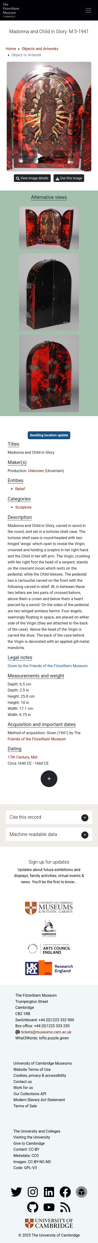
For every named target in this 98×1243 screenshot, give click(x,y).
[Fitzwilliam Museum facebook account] (49, 1191)
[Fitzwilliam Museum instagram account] (33, 1191)
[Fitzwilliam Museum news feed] (65, 1207)
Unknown (36, 471)
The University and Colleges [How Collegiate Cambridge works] (36, 1131)
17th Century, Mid (22, 757)
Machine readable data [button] (33, 834)
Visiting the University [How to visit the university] (31, 1137)
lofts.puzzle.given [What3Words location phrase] (54, 1038)
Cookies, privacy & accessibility (39, 1075)
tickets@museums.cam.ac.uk (46, 1032)
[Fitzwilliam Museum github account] (33, 1207)
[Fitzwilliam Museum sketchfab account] (81, 1191)
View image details (32, 178)
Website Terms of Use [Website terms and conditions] (32, 1069)
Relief (20, 489)
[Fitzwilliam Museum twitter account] (17, 1191)
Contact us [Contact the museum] (22, 1081)
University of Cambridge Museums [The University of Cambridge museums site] (42, 1063)
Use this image (69, 178)
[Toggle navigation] (88, 10)
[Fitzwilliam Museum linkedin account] (66, 1191)
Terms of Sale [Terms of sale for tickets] (25, 1106)
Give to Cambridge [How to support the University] (29, 1143)
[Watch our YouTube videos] (49, 1207)
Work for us (23, 1087)
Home (11, 48)
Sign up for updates (49, 862)
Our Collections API (29, 1094)
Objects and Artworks (40, 48)
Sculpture (23, 507)
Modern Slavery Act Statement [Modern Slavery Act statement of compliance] (39, 1100)
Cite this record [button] (25, 817)
